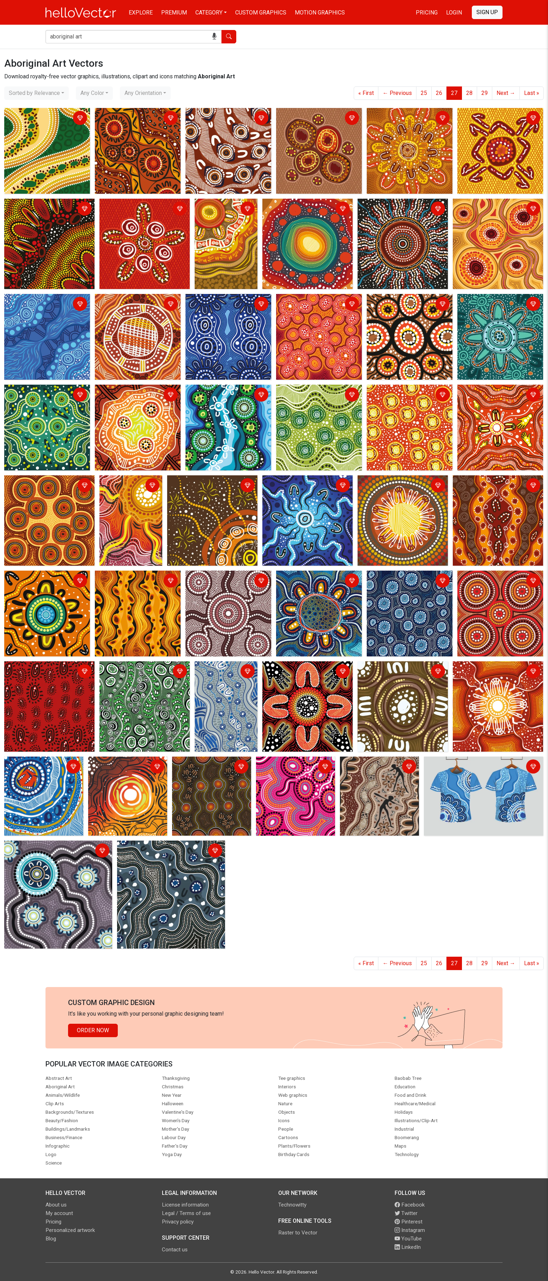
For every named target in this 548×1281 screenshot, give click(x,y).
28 (469, 93)
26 (439, 93)
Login (454, 12)
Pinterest (408, 1222)
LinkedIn (408, 1247)
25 (424, 93)
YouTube (408, 1238)
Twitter (406, 1213)
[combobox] (36, 93)
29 (484, 93)
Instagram (410, 1230)
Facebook (410, 1205)
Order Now (93, 1030)
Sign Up (487, 12)
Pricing (427, 12)
